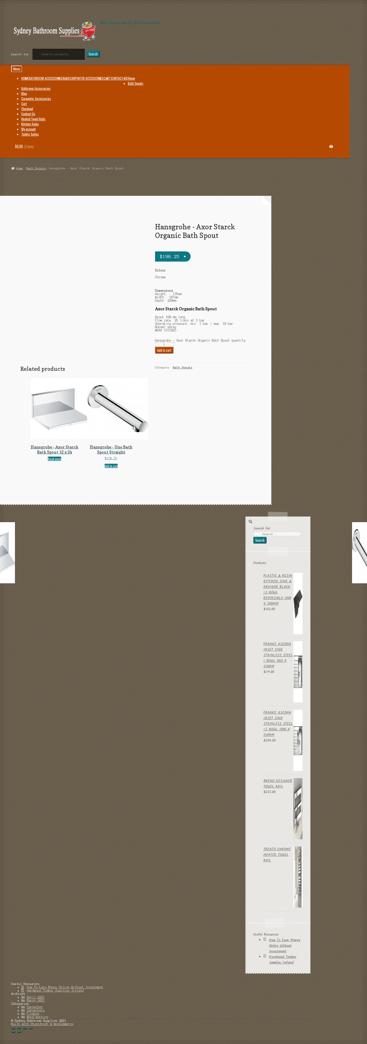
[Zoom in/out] (31, 1028)
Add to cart (164, 350)
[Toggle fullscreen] (25, 1028)
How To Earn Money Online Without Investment (284, 945)
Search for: (21, 54)
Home (19, 168)
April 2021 (36, 997)
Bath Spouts (36, 168)
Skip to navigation (116, 22)
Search (93, 53)
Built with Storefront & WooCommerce (42, 1024)
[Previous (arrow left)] (13, 1032)
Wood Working (37, 1017)
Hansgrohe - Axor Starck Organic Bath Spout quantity (200, 340)
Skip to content (147, 22)
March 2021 (36, 1000)
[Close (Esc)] (13, 1028)
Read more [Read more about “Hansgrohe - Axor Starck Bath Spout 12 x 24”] (54, 459)
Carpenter (35, 1007)
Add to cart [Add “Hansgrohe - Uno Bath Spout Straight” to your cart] (111, 466)
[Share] (19, 1028)
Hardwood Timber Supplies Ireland (282, 959)
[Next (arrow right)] (19, 1032)
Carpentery (36, 1010)
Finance (33, 1013)
